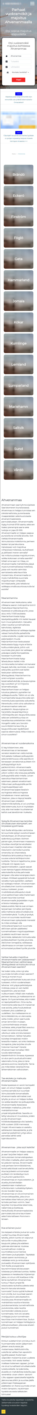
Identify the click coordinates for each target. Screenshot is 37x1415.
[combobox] (20, 56)
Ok (3, 1411)
